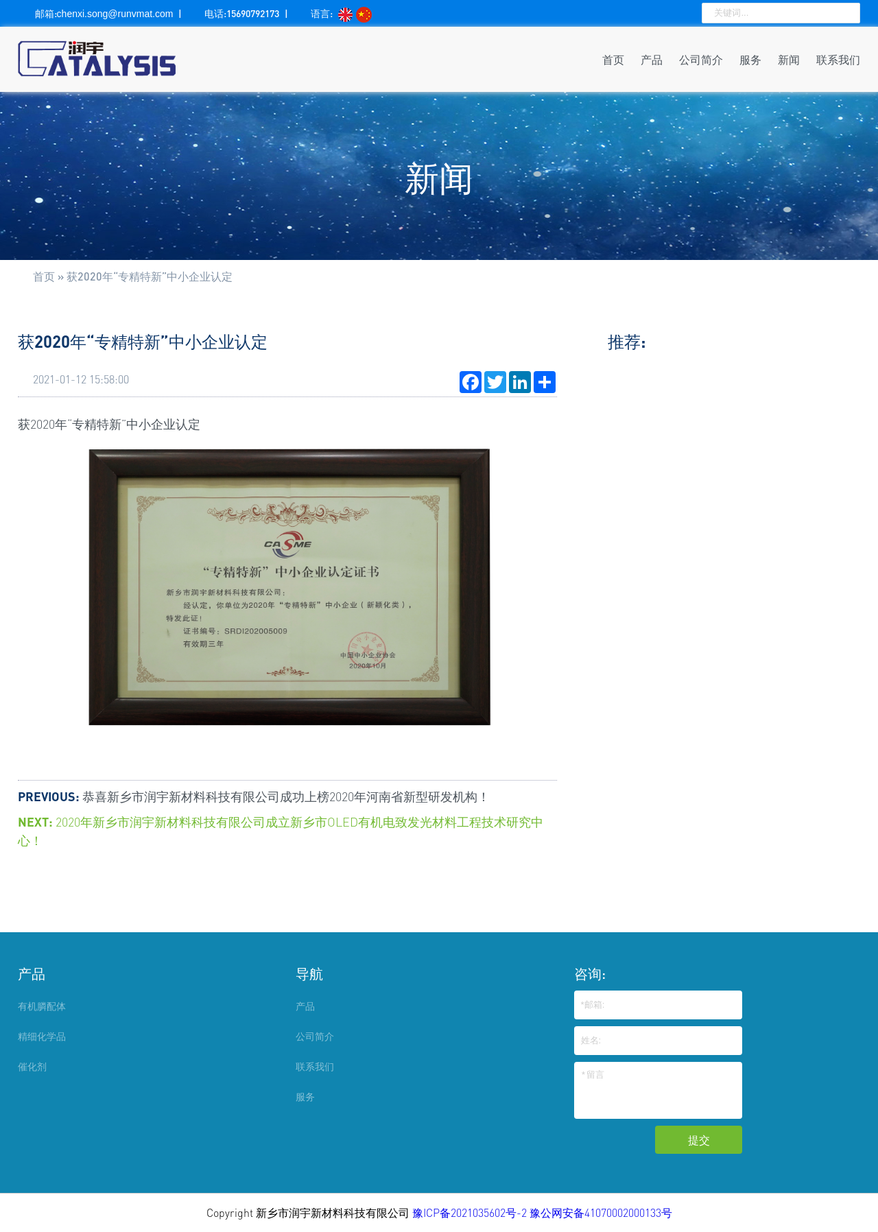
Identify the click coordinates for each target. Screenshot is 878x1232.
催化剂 (32, 1066)
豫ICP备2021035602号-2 (471, 1213)
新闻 (789, 59)
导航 (309, 973)
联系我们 (838, 59)
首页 (613, 59)
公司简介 (701, 59)
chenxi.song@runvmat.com (115, 13)
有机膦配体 (42, 1006)
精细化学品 (42, 1036)
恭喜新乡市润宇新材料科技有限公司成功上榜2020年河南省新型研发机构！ (286, 796)
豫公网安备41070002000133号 (601, 1213)
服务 (750, 59)
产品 (652, 59)
